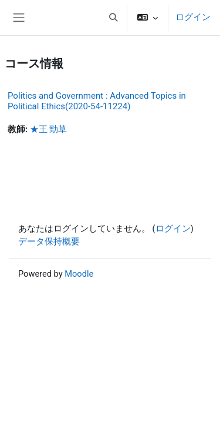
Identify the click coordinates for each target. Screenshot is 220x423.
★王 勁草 (48, 129)
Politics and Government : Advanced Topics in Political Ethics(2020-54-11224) (97, 101)
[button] (113, 17)
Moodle (79, 273)
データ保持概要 (49, 241)
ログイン (193, 17)
